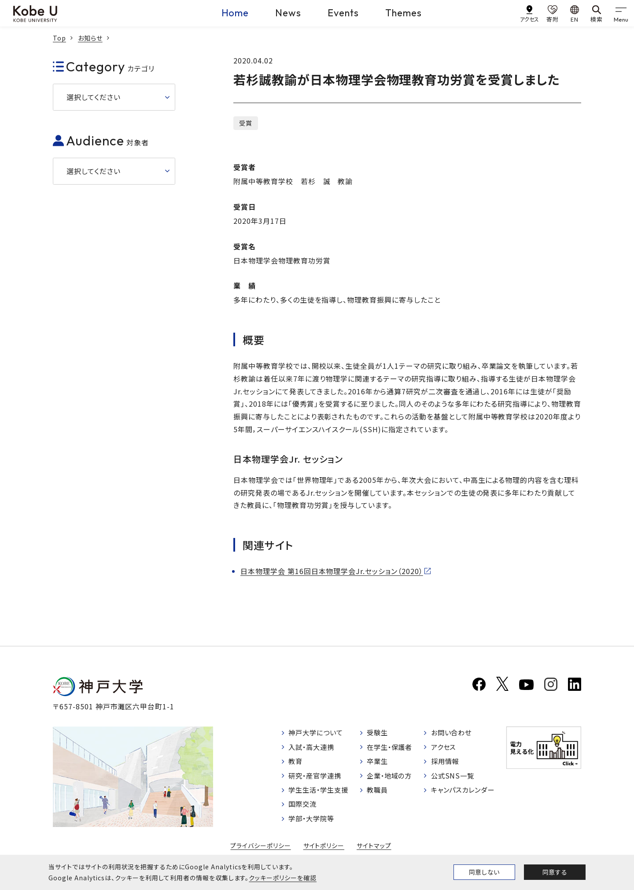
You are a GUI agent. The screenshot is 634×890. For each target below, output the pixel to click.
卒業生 (378, 763)
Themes (403, 13)
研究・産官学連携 (317, 777)
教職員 (378, 792)
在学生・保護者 (391, 748)
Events (343, 13)
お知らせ (90, 37)
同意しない (484, 872)
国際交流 (304, 807)
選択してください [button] (93, 97)
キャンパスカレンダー (465, 792)
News (288, 13)
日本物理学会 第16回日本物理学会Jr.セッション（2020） (331, 571)
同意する (554, 872)
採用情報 (446, 763)
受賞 (245, 123)
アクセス (444, 748)
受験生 (378, 733)
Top (59, 37)
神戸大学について (318, 733)
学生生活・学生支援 (321, 792)
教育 (296, 763)
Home (235, 13)
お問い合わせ (452, 733)
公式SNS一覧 (453, 777)
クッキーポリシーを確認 (283, 877)
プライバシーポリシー (260, 850)
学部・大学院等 (313, 822)
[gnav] (621, 13)
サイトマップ (374, 850)
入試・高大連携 (313, 748)
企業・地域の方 (391, 777)
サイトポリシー (324, 850)
